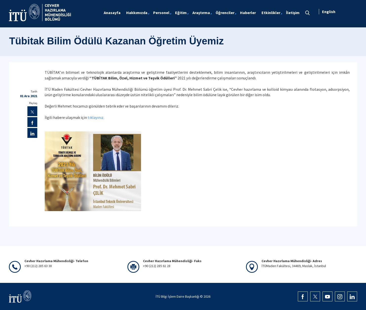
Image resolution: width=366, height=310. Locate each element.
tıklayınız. (96, 117)
